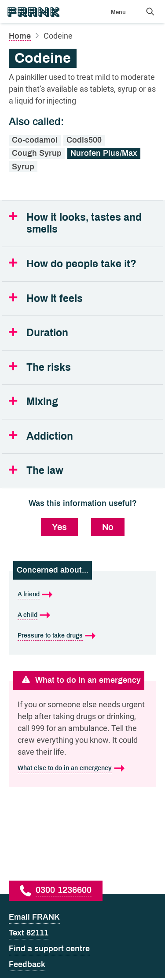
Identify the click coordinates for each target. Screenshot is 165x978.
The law (44, 470)
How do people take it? (81, 263)
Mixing (42, 401)
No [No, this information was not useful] (108, 527)
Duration (47, 332)
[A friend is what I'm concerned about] (82, 594)
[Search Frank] (150, 11)
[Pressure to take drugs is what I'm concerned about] (82, 635)
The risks (48, 367)
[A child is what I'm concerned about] (82, 615)
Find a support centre (49, 948)
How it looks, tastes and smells (84, 223)
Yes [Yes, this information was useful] (59, 527)
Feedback (27, 964)
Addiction (49, 436)
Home (20, 36)
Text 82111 (28, 932)
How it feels (54, 298)
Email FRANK (34, 917)
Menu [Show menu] (118, 12)
